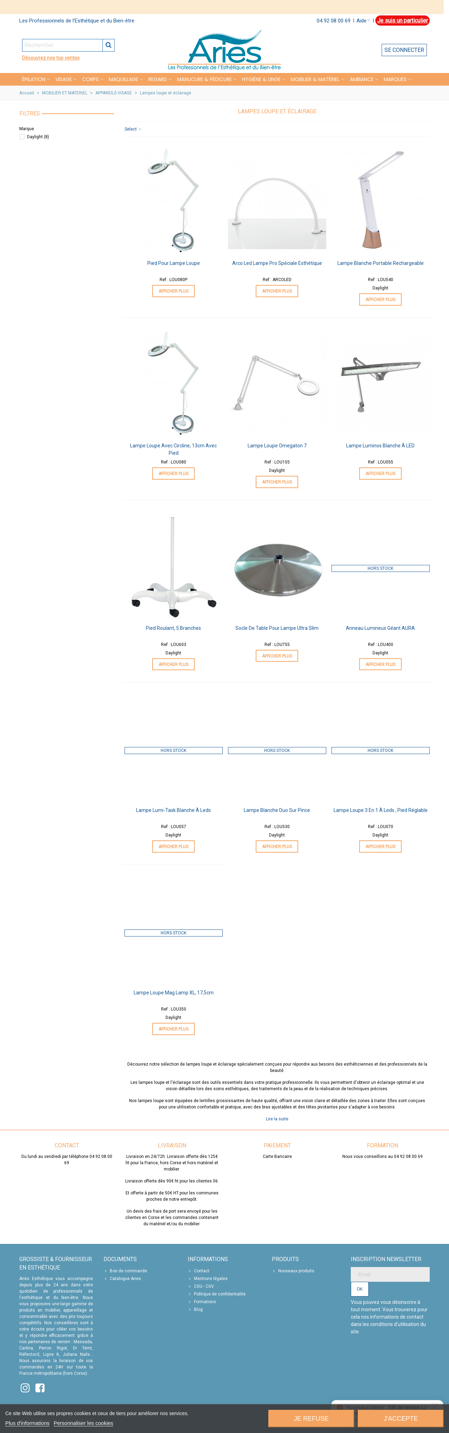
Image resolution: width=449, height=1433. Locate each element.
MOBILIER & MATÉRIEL (315, 79)
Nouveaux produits (293, 1271)
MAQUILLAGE (123, 79)
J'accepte (401, 1418)
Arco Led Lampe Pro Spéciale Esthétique (277, 263)
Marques (395, 79)
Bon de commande (125, 1271)
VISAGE (63, 79)
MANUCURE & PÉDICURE (204, 79)
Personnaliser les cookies (83, 1423)
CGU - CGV (201, 1286)
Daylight (38, 136)
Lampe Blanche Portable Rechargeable (380, 263)
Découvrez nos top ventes (51, 58)
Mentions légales (208, 1278)
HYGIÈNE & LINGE (261, 79)
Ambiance (362, 79)
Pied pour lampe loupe (173, 263)
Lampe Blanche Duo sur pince (277, 810)
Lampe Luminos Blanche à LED (380, 445)
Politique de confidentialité (217, 1294)
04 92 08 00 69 (333, 21)
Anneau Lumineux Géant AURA (380, 628)
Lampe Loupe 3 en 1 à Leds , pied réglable (381, 810)
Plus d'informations (27, 1423)
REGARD (157, 79)
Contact (198, 1271)
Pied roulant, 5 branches (173, 628)
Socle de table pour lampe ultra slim (277, 628)
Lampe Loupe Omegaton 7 (277, 445)
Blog (195, 1309)
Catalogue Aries (122, 1278)
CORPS (90, 79)
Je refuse (311, 1418)
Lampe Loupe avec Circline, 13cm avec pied (173, 449)
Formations (202, 1302)
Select (133, 129)
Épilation (33, 79)
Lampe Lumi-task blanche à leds (173, 810)
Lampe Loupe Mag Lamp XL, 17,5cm (174, 992)
